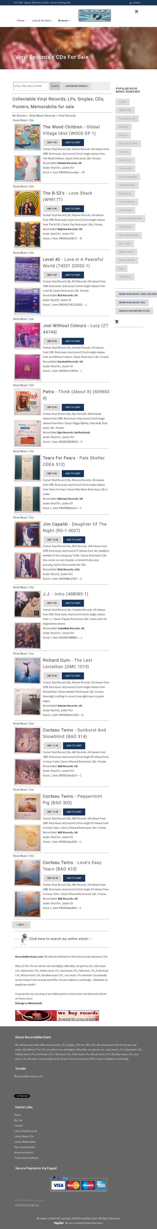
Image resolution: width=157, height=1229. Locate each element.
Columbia (63, 628)
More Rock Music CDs (132, 302)
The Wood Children (63, 126)
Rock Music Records (42, 115)
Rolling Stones (128, 143)
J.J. (47, 594)
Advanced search (76, 86)
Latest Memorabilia (24, 1141)
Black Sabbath (128, 177)
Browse (64, 20)
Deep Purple (126, 252)
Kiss (121, 268)
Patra (48, 391)
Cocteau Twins (58, 730)
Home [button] (22, 20)
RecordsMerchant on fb (28, 1076)
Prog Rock (125, 227)
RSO (60, 569)
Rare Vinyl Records (24, 1147)
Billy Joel (124, 243)
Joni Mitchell (127, 185)
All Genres (19, 115)
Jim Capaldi (55, 524)
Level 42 (51, 259)
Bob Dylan (125, 193)
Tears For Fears (59, 457)
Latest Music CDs (24, 1136)
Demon (62, 163)
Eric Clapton (127, 260)
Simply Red (125, 110)
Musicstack (35, 1003)
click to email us (27, 1205)
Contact (134, 2)
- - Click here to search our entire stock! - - (54, 939)
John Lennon (127, 202)
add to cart (72, 142)
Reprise (62, 229)
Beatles (123, 126)
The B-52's (54, 193)
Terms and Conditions (26, 1158)
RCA (60, 295)
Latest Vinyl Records (25, 1131)
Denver (62, 705)
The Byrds (125, 277)
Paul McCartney (128, 235)
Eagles (123, 135)
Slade (122, 102)
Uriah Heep (125, 168)
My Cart (18, 1120)
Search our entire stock (134, 311)
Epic (60, 432)
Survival (63, 361)
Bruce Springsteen (130, 218)
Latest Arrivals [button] (42, 20)
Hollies (123, 152)
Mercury (63, 498)
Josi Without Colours (64, 325)
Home (17, 1115)
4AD (60, 766)
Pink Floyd (125, 160)
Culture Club (127, 118)
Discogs (20, 1003)
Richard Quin (56, 660)
